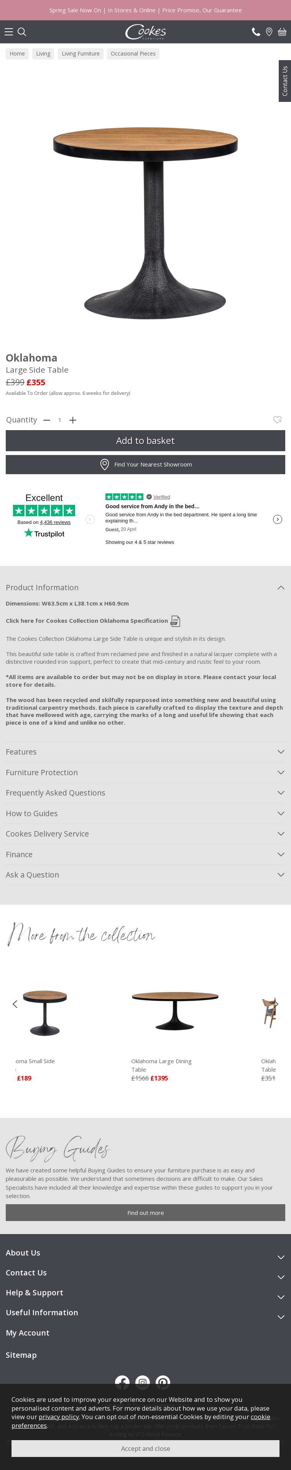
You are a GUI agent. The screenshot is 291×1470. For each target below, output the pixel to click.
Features (21, 751)
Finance (19, 854)
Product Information (42, 587)
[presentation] (14, 1003)
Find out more (145, 1212)
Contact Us (285, 81)
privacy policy (59, 1416)
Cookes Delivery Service (47, 833)
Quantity (21, 420)
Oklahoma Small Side (65, 1065)
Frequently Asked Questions (55, 792)
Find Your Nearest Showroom (145, 464)
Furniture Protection (42, 772)
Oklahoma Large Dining (195, 1065)
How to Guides (32, 813)
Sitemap (21, 1355)
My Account (27, 1333)
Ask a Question (32, 874)
